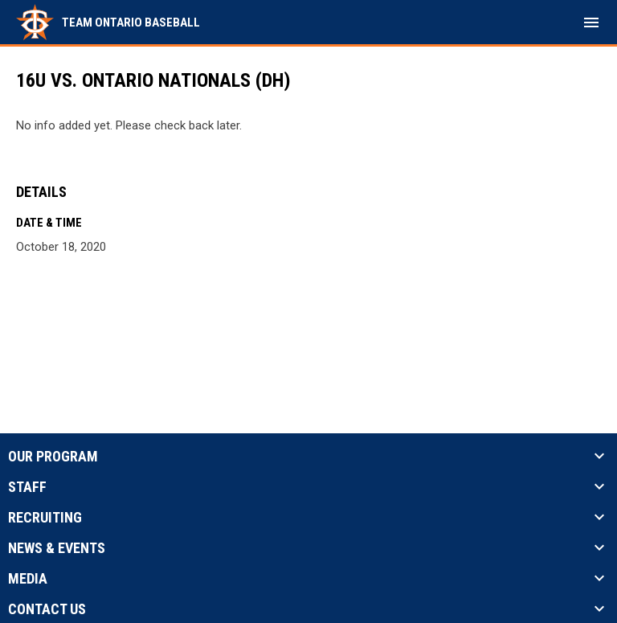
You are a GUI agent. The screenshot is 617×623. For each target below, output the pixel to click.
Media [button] (27, 579)
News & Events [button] (56, 548)
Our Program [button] (53, 456)
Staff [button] (27, 487)
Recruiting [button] (45, 517)
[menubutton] (591, 22)
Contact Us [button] (47, 609)
